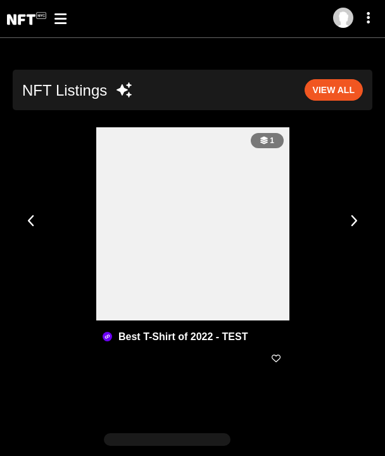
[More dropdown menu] (370, 20)
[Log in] (343, 17)
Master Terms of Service (257, 448)
